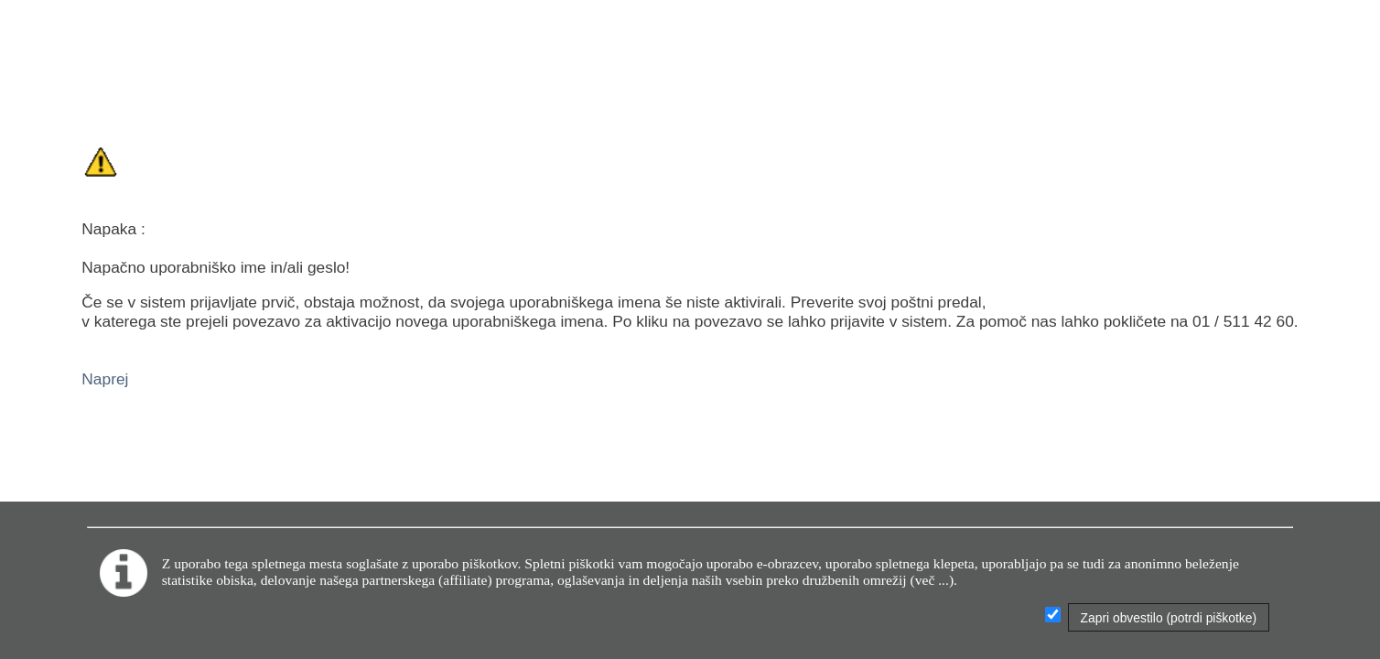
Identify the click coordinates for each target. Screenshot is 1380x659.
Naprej (104, 379)
